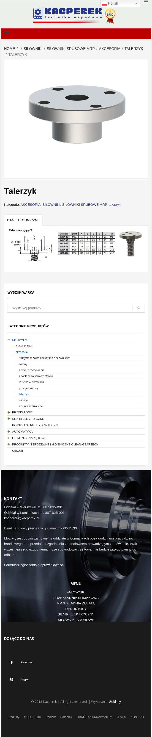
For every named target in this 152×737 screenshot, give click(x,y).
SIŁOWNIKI (33, 49)
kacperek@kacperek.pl (21, 518)
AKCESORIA (109, 49)
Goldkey (115, 701)
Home (9, 49)
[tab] (23, 220)
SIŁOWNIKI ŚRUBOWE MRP (71, 49)
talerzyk (134, 49)
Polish (110, 3)
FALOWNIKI (76, 592)
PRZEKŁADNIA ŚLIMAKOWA (76, 598)
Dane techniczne (23, 220)
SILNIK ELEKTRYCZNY (76, 614)
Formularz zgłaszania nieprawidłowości (34, 565)
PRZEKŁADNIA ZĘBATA (76, 603)
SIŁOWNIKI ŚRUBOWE (76, 620)
